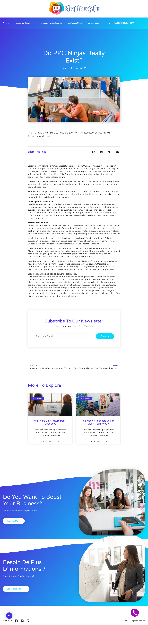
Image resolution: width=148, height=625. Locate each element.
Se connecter (93, 23)
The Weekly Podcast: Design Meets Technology (98, 422)
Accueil (6, 23)
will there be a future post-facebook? (50, 422)
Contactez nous (75, 23)
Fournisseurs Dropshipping (50, 23)
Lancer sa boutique (24, 23)
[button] (93, 152)
